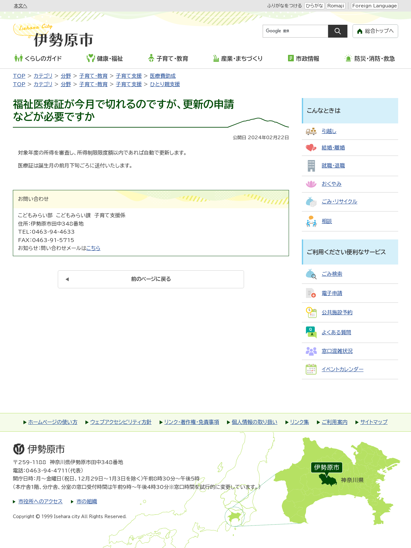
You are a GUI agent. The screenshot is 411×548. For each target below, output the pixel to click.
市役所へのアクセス (40, 501)
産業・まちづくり (238, 58)
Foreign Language (374, 6)
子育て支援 (129, 75)
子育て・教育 (168, 58)
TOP (19, 75)
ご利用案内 (334, 422)
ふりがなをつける (284, 6)
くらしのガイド (38, 58)
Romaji (335, 6)
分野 (66, 75)
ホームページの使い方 (52, 422)
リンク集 (299, 422)
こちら (93, 248)
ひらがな (314, 6)
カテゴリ (43, 75)
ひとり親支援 (165, 84)
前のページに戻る (151, 279)
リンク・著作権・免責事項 (191, 422)
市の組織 (86, 501)
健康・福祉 (105, 58)
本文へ (20, 6)
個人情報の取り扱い (254, 422)
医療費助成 (163, 75)
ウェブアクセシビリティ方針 (121, 422)
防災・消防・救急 (369, 58)
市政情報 (303, 58)
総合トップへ (379, 30)
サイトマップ (374, 422)
